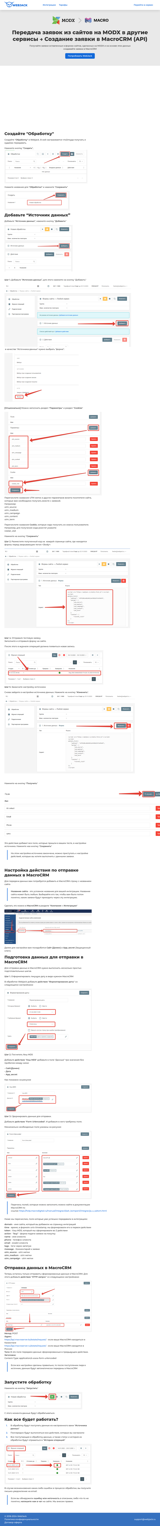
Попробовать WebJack (80, 56)
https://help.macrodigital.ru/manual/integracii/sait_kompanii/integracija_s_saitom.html (63, 1211)
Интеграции (49, 5)
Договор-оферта (13, 1522)
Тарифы (63, 5)
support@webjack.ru (145, 1519)
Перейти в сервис (143, 5)
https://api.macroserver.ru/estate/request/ (25, 1346)
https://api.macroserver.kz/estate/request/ (25, 1339)
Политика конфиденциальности (21, 1519)
